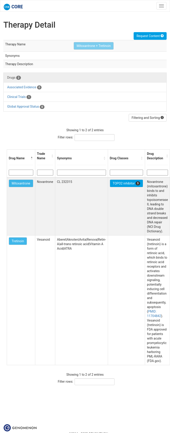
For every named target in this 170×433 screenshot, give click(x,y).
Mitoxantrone (21, 183)
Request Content (150, 36)
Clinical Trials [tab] (19, 97)
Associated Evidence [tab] (24, 87)
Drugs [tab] (14, 78)
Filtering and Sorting (148, 118)
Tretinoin (18, 241)
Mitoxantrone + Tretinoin (94, 46)
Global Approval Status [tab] (25, 107)
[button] (32, 158)
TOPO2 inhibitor (126, 183)
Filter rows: (65, 137)
